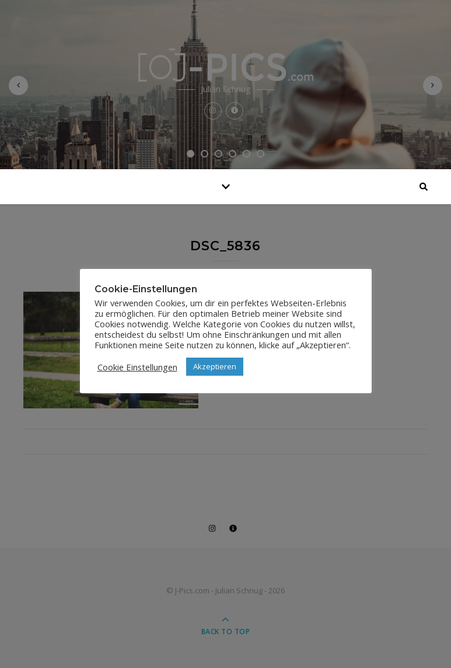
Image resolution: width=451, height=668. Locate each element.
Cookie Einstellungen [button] (137, 367)
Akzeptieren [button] (214, 366)
